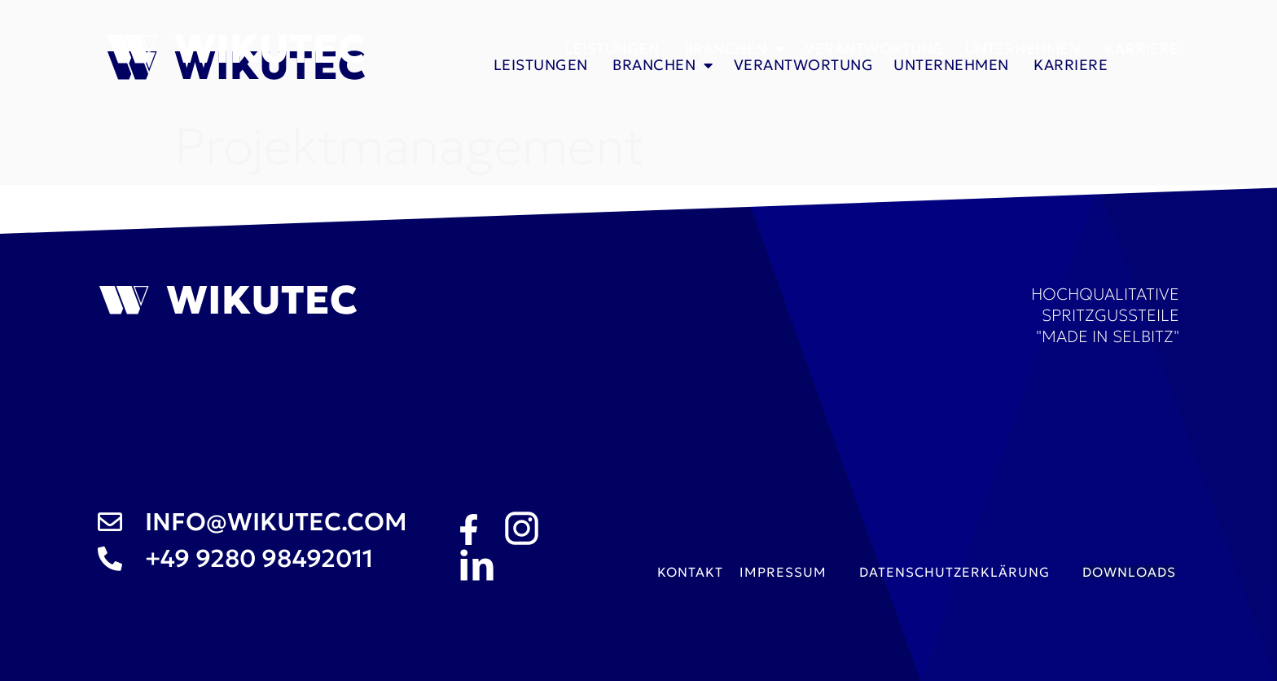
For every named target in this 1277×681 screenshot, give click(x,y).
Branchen (734, 48)
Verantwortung (875, 48)
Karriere (1142, 48)
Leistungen (614, 48)
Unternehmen (1025, 48)
